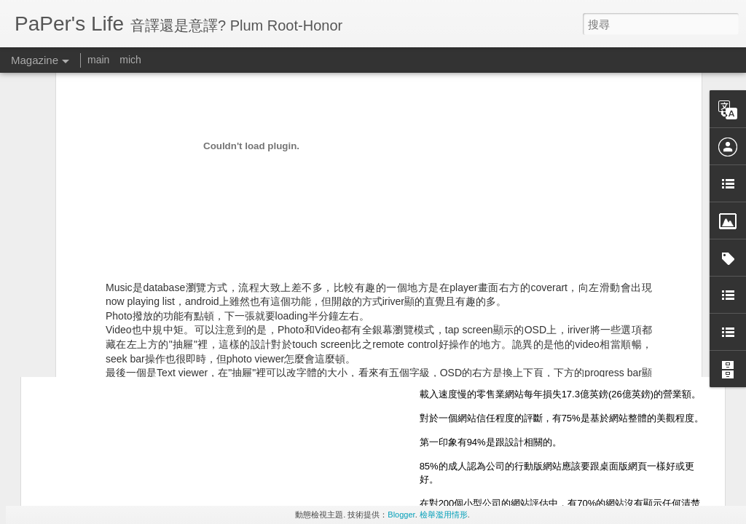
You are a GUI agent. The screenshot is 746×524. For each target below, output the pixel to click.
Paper (469, 223)
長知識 (413, 243)
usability (374, 243)
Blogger (401, 514)
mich (130, 60)
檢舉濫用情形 (444, 514)
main (98, 60)
